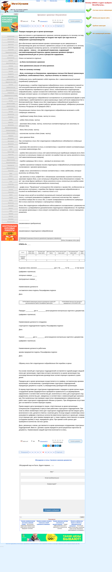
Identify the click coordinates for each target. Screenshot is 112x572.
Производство (11, 165)
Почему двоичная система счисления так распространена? (60, 522)
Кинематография (11, 103)
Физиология (11, 203)
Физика (10, 200)
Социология (11, 178)
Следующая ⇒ (60, 26)
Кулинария (10, 108)
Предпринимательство (11, 52)
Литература (11, 117)
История (11, 100)
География (10, 68)
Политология (11, 157)
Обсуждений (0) (43, 21)
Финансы (11, 208)
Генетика (11, 65)
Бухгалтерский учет (10, 63)
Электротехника (10, 221)
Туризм (10, 194)
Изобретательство (11, 87)
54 (32, 26)
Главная (38, 0)
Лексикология (11, 114)
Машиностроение (11, 133)
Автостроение (11, 39)
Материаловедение (10, 130)
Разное (10, 176)
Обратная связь (53, 0)
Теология (11, 189)
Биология (11, 55)
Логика (10, 119)
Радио (10, 173)
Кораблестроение (11, 106)
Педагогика (10, 154)
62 (54, 26)
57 (40, 26)
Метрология (11, 143)
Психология (11, 170)
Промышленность (11, 168)
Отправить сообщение (52, 510)
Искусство (10, 98)
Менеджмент (11, 138)
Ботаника (11, 60)
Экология (11, 216)
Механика (11, 146)
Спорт (10, 181)
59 (45, 26)
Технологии (10, 192)
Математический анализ (11, 127)
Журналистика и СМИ (11, 82)
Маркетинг (10, 122)
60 (48, 26)
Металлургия (11, 141)
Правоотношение (11, 160)
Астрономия (11, 49)
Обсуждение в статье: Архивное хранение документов (53, 460)
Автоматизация (10, 36)
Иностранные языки (10, 90)
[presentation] (33, 504)
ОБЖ (11, 149)
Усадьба (11, 197)
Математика (11, 125)
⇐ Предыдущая (23, 26)
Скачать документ (75, 21)
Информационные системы (10, 95)
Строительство (10, 186)
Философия (11, 205)
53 (30, 26)
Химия (10, 211)
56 (38, 26)
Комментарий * (52, 484)
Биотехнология (10, 57)
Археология (11, 44)
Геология (11, 71)
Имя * (52, 472)
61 (51, 26)
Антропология (11, 41)
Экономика (10, 219)
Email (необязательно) (52, 478)
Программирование (10, 162)
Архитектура (11, 47)
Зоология (11, 84)
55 (35, 26)
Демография (11, 76)
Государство (11, 74)
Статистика (10, 184)
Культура (11, 111)
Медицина (10, 135)
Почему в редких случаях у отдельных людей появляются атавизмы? (44, 522)
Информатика (11, 92)
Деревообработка (11, 79)
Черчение (11, 213)
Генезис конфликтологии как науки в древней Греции (28, 522)
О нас (45, 0)
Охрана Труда (11, 151)
